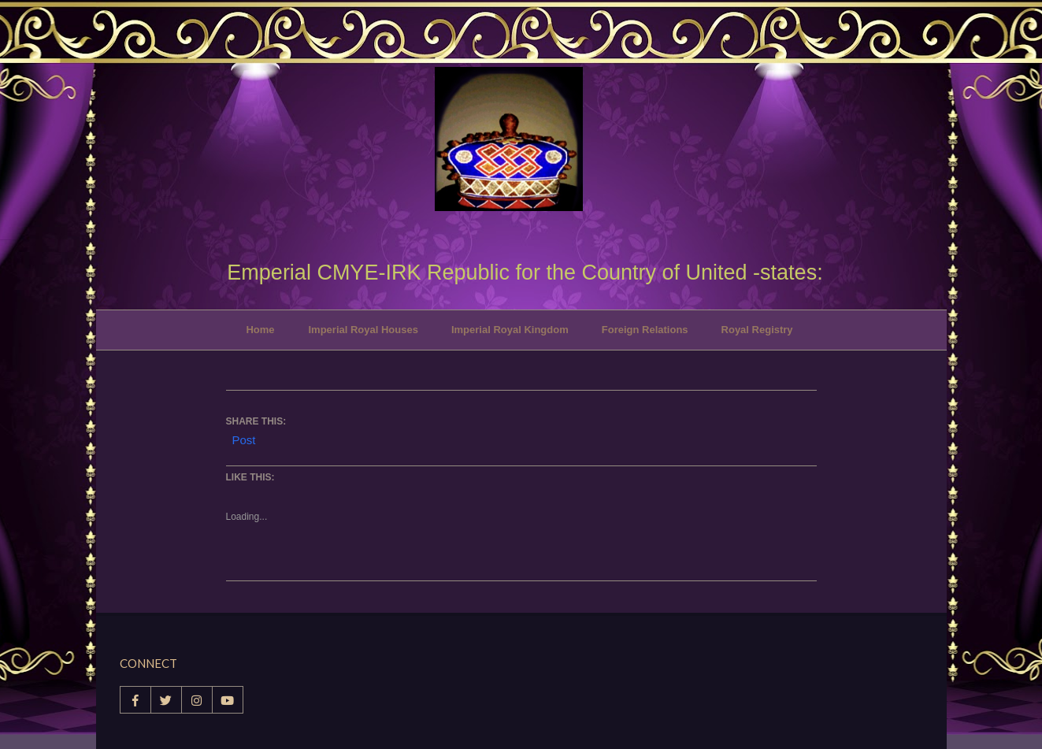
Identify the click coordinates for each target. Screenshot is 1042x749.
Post (244, 438)
